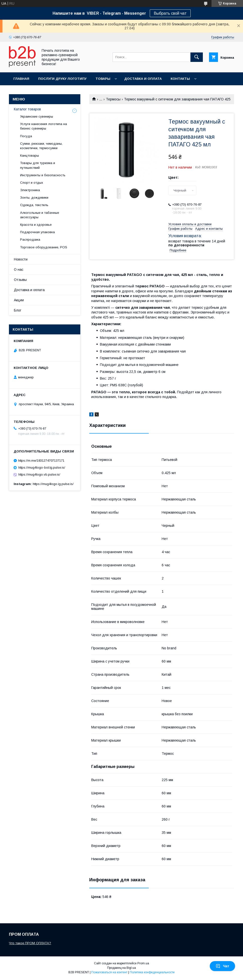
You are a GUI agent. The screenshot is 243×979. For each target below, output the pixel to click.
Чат (222, 966)
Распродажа (30, 239)
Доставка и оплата (143, 79)
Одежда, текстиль (34, 205)
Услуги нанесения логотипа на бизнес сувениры (43, 126)
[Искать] (196, 57)
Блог (17, 310)
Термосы (113, 99)
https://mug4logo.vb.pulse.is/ (39, 474)
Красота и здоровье (36, 224)
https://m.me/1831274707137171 (41, 460)
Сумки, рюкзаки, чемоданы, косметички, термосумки (41, 146)
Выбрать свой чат (170, 13)
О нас (18, 269)
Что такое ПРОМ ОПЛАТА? (30, 943)
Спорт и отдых (31, 182)
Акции (19, 300)
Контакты (180, 79)
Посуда (26, 136)
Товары (102, 79)
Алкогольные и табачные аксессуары (39, 215)
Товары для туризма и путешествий (37, 165)
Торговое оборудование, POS (43, 247)
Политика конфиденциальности (152, 972)
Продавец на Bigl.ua (121, 968)
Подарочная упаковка (37, 232)
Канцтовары (29, 155)
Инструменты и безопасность (42, 175)
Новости (21, 259)
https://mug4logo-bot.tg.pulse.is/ (41, 467)
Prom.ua (143, 963)
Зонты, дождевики (34, 197)
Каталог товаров (27, 109)
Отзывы (20, 280)
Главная (21, 79)
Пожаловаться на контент (109, 972)
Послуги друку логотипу (62, 79)
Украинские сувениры (36, 116)
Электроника (30, 190)
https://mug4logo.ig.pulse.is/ (53, 484)
